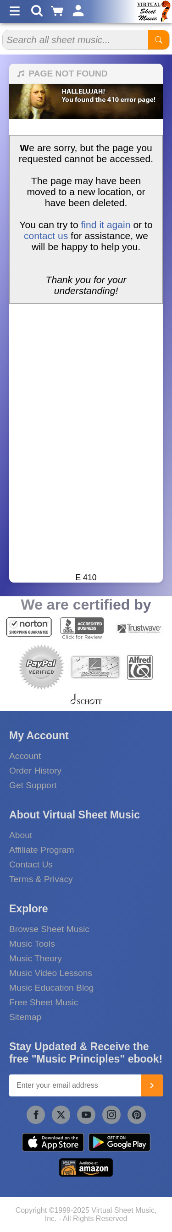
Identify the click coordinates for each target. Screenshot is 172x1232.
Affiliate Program (41, 850)
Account (25, 756)
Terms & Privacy (41, 879)
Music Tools (32, 944)
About (20, 835)
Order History (35, 770)
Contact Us (31, 864)
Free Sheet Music (43, 1002)
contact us (46, 235)
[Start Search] (158, 39)
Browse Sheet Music (49, 929)
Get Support (32, 785)
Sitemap (25, 1017)
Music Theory (35, 958)
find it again (106, 224)
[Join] (152, 1085)
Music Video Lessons (50, 973)
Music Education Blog (51, 987)
